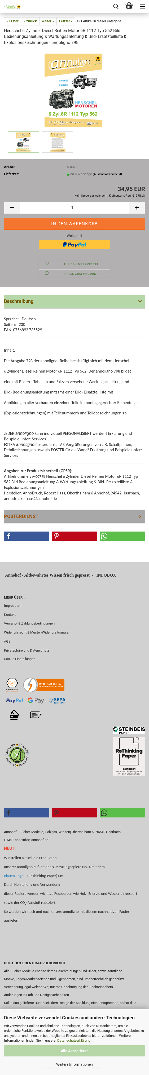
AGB (7, 641)
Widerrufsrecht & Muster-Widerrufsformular (36, 632)
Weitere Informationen (74, 1064)
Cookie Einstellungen (19, 659)
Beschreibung (18, 301)
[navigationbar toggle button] (142, 6)
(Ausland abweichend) (107, 174)
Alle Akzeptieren (75, 1051)
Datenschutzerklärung (73, 1040)
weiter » (48, 21)
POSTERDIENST (21, 516)
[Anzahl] (74, 208)
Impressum (12, 606)
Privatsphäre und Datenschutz (26, 650)
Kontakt (10, 615)
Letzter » (66, 21)
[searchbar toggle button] (115, 6)
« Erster (13, 21)
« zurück (30, 21)
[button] (12, 208)
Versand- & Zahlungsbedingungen (29, 623)
